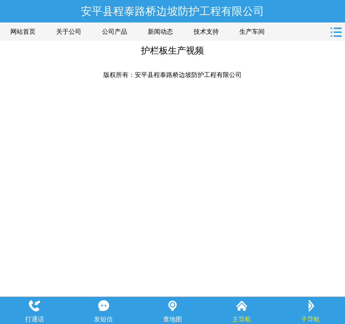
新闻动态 (160, 31)
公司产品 (114, 31)
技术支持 (206, 31)
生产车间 (252, 31)
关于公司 (68, 31)
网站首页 (22, 31)
